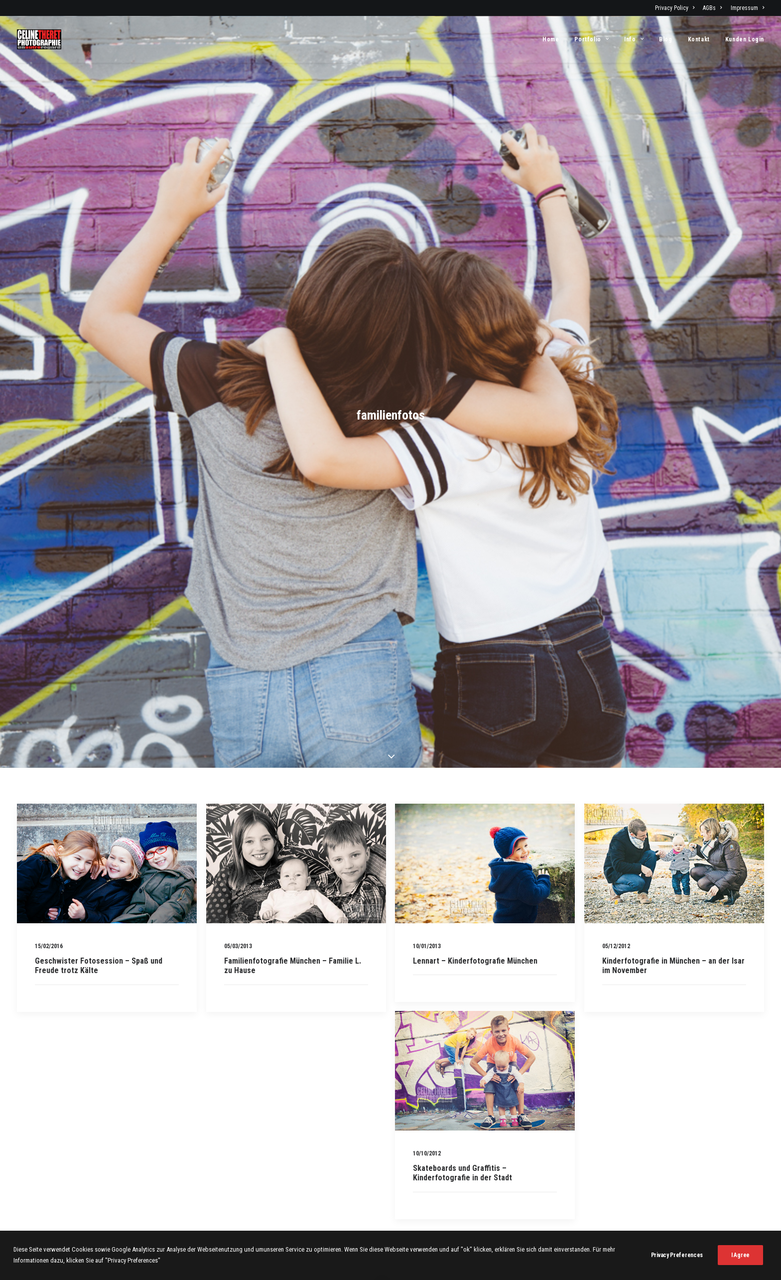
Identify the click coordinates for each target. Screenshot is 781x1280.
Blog (665, 39)
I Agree (740, 1265)
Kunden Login (744, 39)
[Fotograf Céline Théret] (39, 39)
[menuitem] (676, 8)
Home (550, 39)
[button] (107, 859)
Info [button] (634, 39)
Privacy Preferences (677, 1265)
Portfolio (591, 39)
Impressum (747, 7)
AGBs (712, 7)
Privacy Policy (674, 7)
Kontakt (699, 39)
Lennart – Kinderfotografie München (475, 957)
